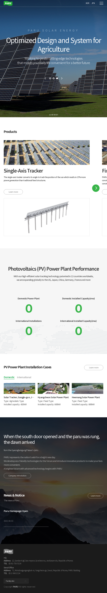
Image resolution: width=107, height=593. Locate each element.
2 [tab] (53, 78)
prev (45, 78)
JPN (93, 3)
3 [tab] (57, 78)
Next (96, 188)
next (62, 78)
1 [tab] (50, 78)
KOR (87, 3)
